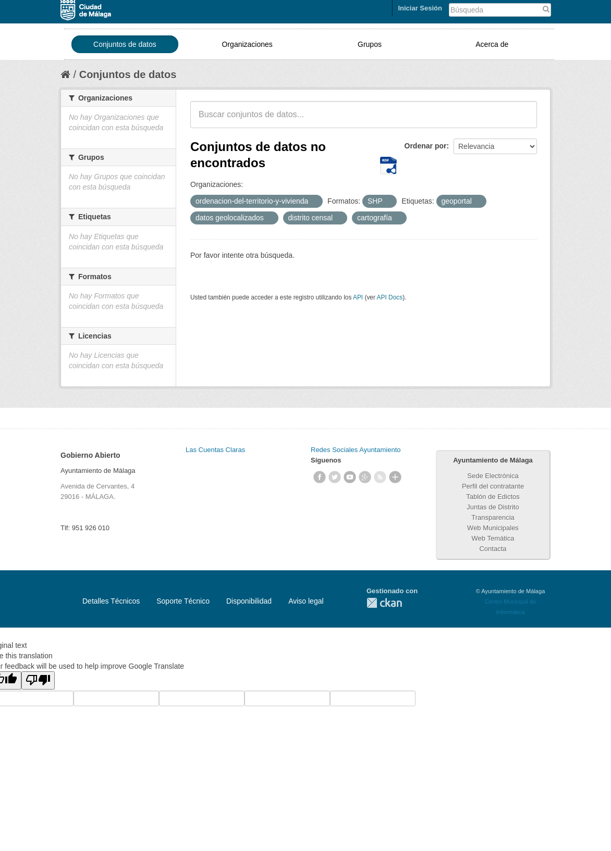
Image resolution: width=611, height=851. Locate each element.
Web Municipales (493, 528)
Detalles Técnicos (111, 601)
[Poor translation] (38, 680)
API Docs (390, 297)
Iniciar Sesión (420, 8)
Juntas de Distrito (493, 507)
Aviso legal (305, 601)
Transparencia (493, 517)
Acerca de (491, 44)
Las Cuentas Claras (215, 450)
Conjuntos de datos (124, 44)
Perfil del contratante (493, 486)
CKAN (384, 602)
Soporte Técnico (183, 601)
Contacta (492, 549)
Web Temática (493, 538)
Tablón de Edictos (493, 496)
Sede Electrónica (492, 476)
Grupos (370, 44)
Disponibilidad (249, 601)
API (358, 297)
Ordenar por (426, 146)
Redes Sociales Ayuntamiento (355, 450)
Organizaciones (247, 44)
